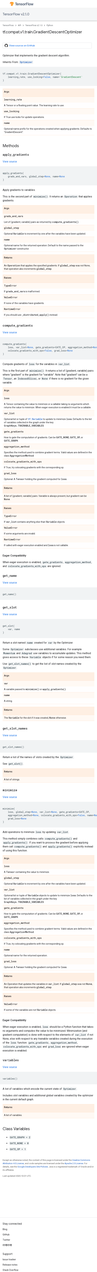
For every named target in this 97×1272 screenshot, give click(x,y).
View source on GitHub (20, 45)
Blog (5, 1229)
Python (50, 25)
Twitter (6, 1240)
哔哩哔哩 (7, 1245)
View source (10, 161)
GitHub (6, 1234)
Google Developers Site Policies (32, 1166)
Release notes (10, 1264)
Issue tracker (9, 1259)
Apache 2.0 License (74, 1163)
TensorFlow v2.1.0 (16, 14)
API (19, 25)
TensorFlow (8, 25)
